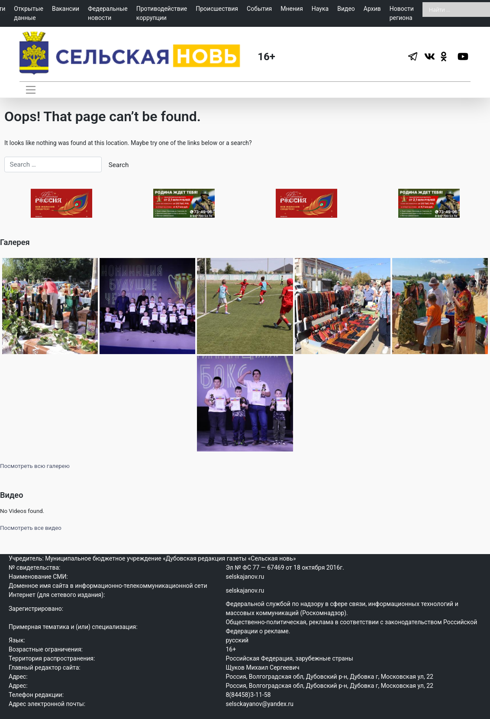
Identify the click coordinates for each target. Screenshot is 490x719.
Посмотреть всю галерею (35, 464)
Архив (372, 8)
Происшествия (217, 8)
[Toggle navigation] (30, 89)
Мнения (291, 8)
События (259, 8)
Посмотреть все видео (30, 527)
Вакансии (65, 8)
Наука (320, 8)
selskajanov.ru (245, 575)
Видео (346, 8)
